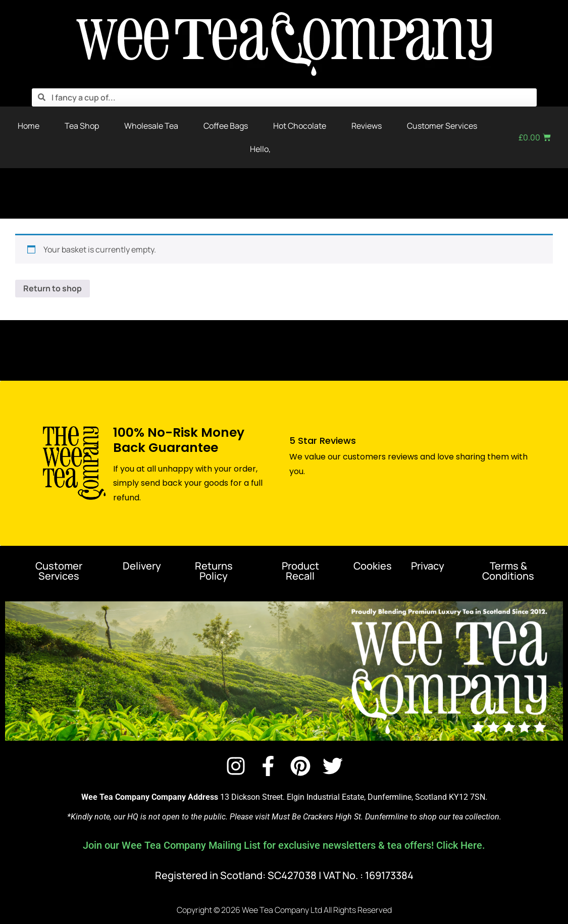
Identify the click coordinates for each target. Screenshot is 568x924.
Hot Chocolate (299, 125)
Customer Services (442, 125)
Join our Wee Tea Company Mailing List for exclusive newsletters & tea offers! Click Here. (284, 845)
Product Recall (300, 571)
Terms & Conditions (508, 571)
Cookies (372, 566)
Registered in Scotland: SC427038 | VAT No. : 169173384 (284, 875)
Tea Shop (82, 125)
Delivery (142, 566)
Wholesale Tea (151, 125)
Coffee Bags (225, 125)
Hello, (260, 149)
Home (28, 125)
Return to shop (52, 288)
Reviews (366, 125)
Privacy (427, 566)
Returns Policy (214, 571)
